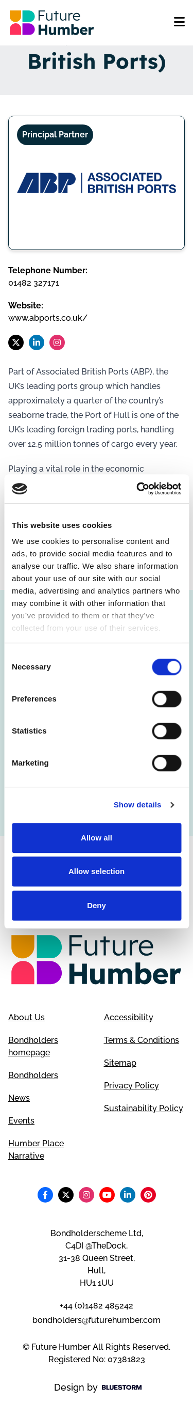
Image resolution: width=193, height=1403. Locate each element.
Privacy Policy (131, 1085)
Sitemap (120, 1063)
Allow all (96, 837)
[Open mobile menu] (179, 22)
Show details (138, 804)
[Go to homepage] (52, 22)
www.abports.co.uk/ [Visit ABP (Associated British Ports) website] (47, 318)
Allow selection (96, 871)
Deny (96, 905)
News (19, 1098)
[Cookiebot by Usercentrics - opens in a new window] (137, 488)
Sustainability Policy (143, 1108)
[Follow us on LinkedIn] (36, 342)
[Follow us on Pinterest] (148, 1195)
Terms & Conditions (141, 1040)
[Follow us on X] (16, 342)
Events (21, 1121)
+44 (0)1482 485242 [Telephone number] (96, 1306)
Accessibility (128, 1017)
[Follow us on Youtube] (107, 1195)
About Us (26, 1017)
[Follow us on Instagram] (57, 342)
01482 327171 (33, 283)
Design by (98, 1387)
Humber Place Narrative (36, 1150)
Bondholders (33, 1075)
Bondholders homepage (33, 1046)
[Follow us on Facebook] (45, 1195)
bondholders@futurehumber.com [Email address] (96, 1320)
